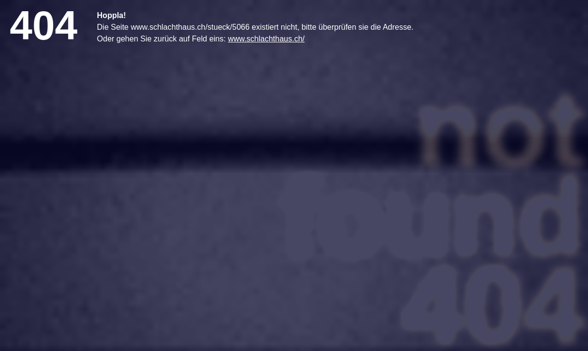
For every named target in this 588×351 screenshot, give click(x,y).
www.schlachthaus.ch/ (266, 39)
